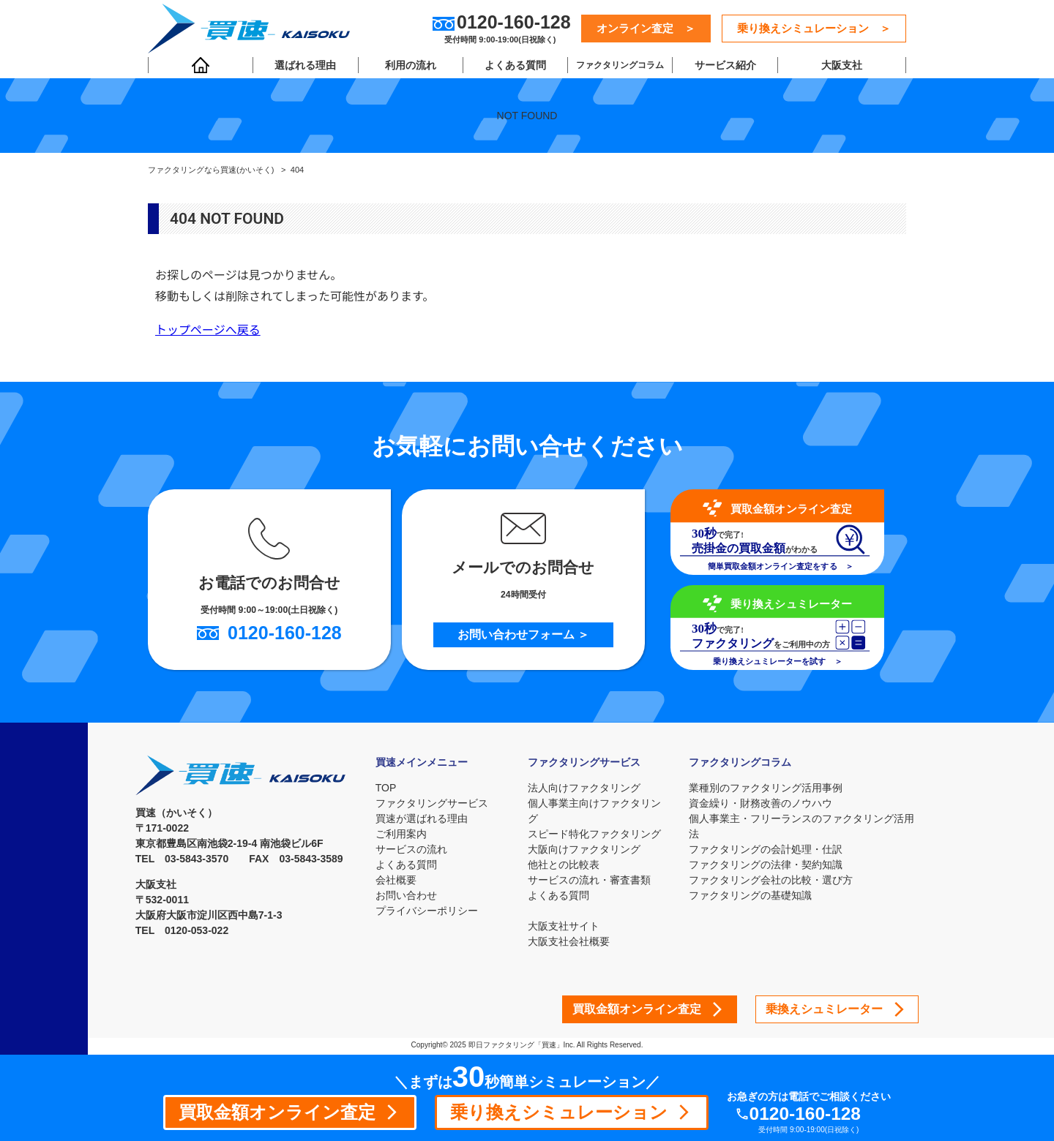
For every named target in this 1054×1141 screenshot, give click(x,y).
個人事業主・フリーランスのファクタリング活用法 (802, 826)
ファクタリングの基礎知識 (750, 895)
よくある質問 (514, 66)
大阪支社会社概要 (570, 941)
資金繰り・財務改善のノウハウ (761, 803)
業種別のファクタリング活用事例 (766, 788)
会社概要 (395, 880)
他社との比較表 (565, 864)
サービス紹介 (722, 66)
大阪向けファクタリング (585, 849)
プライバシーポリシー (426, 910)
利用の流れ (409, 66)
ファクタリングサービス (431, 803)
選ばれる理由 (305, 66)
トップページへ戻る (208, 330)
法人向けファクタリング (585, 788)
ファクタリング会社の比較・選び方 (771, 880)
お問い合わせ (406, 895)
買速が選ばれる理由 (421, 818)
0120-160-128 (808, 1113)
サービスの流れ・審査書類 (590, 880)
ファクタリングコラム (618, 66)
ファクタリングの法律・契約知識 (766, 864)
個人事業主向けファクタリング (595, 810)
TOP (386, 788)
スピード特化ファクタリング (595, 834)
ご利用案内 (401, 834)
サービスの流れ (411, 849)
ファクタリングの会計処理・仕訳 (766, 849)
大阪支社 (840, 66)
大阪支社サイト (565, 926)
